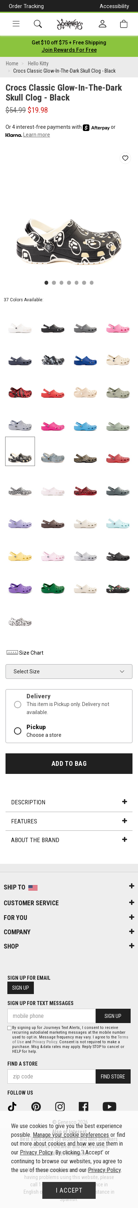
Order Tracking (26, 6)
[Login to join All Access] (69, 42)
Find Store (113, 1077)
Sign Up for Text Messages (40, 1003)
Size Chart (24, 653)
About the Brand (69, 840)
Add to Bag (69, 763)
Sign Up (20, 988)
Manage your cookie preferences (71, 1134)
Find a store (22, 1064)
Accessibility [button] (114, 6)
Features (69, 821)
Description (69, 802)
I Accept (69, 1190)
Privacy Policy (44, 1042)
